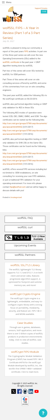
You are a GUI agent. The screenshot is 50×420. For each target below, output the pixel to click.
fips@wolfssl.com (18, 187)
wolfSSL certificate (11, 62)
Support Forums (41, 8)
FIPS (26, 51)
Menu (9, 2)
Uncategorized (16, 197)
